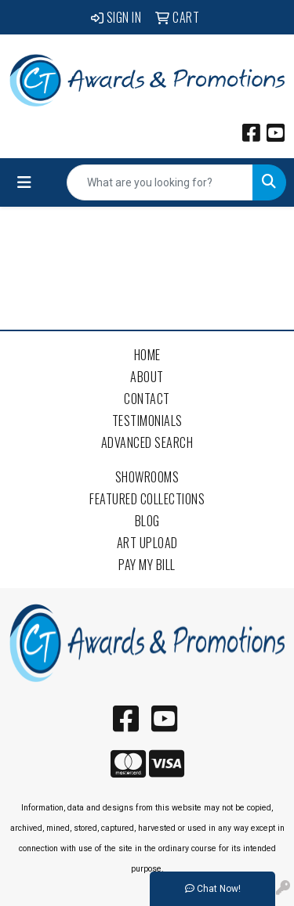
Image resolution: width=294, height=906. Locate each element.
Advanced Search (147, 442)
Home (147, 354)
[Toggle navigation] (24, 182)
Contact (147, 398)
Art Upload (147, 542)
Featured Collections (147, 498)
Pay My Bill (147, 564)
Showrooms (147, 476)
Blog (147, 520)
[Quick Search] (160, 182)
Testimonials (147, 420)
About (147, 376)
